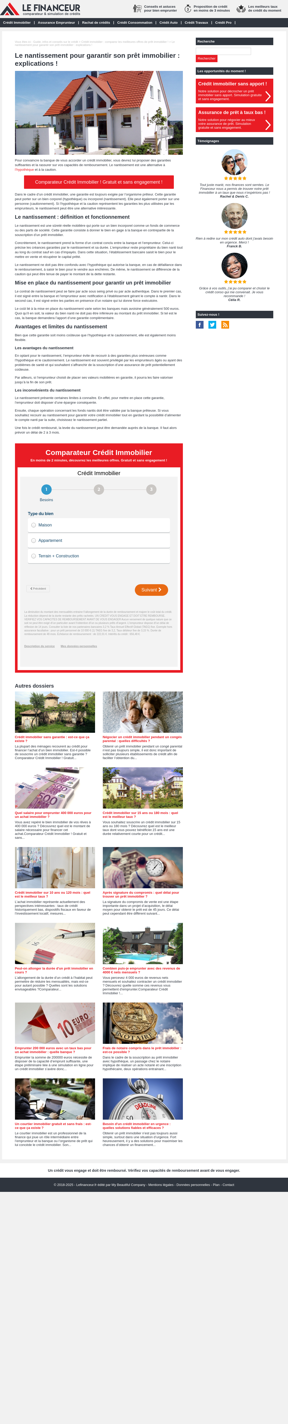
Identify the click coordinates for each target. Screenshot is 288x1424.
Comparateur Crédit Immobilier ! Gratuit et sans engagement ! (98, 182)
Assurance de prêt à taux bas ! (232, 112)
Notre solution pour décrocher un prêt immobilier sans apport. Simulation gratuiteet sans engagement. (230, 95)
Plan (216, 1185)
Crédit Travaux (196, 23)
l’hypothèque (24, 170)
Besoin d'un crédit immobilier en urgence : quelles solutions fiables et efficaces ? (137, 1126)
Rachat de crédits (96, 23)
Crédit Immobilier (17, 23)
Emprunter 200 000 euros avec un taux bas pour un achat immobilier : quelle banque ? (53, 1050)
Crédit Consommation (134, 23)
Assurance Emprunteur (56, 23)
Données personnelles (193, 1185)
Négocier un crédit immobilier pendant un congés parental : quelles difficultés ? (142, 739)
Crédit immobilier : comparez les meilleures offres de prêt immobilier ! (124, 41)
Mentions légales (161, 1185)
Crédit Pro (223, 23)
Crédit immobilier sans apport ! (232, 83)
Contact (228, 1185)
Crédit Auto (168, 23)
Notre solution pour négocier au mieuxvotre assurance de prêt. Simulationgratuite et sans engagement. (226, 123)
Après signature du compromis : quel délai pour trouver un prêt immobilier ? (141, 894)
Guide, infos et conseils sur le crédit (55, 41)
